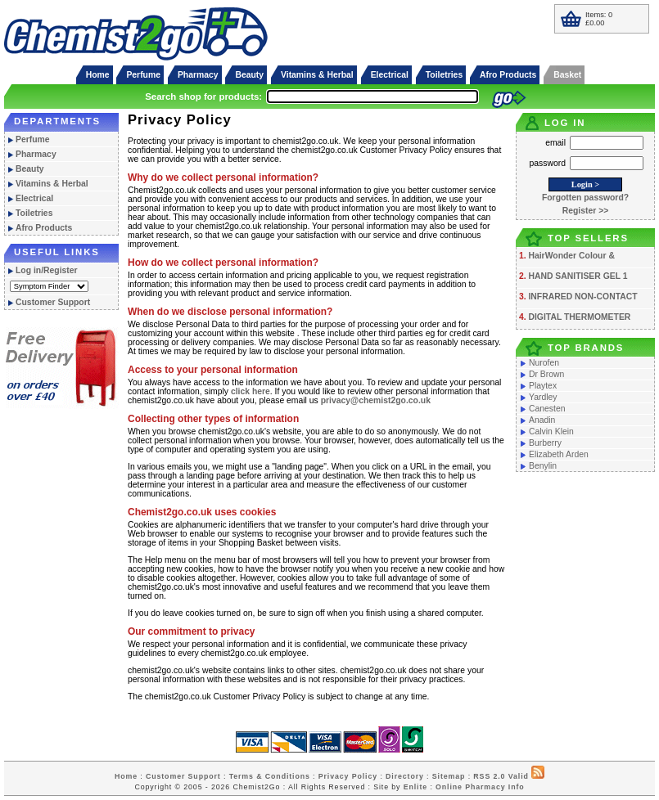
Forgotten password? (585, 197)
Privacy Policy (347, 776)
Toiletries (444, 74)
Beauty (249, 74)
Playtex (543, 385)
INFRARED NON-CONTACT (582, 296)
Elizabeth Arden (559, 454)
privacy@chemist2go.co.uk (376, 400)
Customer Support (53, 302)
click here (250, 391)
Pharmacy (198, 74)
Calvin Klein (551, 431)
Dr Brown (546, 374)
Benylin (543, 465)
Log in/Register (47, 270)
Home (98, 74)
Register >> (585, 210)
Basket (567, 74)
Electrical (389, 74)
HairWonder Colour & (571, 255)
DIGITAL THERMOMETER (579, 316)
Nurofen (544, 362)
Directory (405, 776)
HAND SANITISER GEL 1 (577, 276)
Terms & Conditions (269, 776)
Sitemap (449, 776)
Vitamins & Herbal (317, 74)
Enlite (415, 787)
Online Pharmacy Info (480, 787)
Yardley (543, 397)
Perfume (143, 74)
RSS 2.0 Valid (500, 776)
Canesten (547, 408)
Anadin (542, 420)
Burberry (545, 442)
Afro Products (508, 74)
